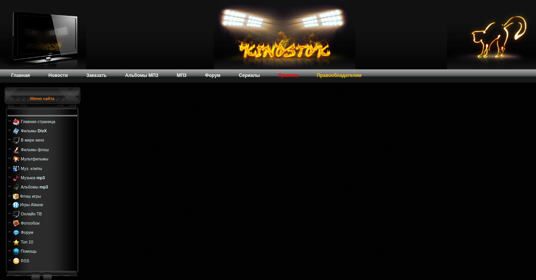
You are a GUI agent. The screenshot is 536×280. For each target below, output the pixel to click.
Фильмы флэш (35, 149)
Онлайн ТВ (31, 213)
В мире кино (32, 140)
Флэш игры (30, 196)
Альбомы (34, 187)
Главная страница (38, 121)
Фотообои (30, 223)
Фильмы (34, 130)
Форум (27, 232)
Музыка (33, 177)
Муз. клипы (31, 168)
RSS (25, 260)
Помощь (29, 251)
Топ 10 (27, 242)
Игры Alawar (32, 204)
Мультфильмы (34, 159)
